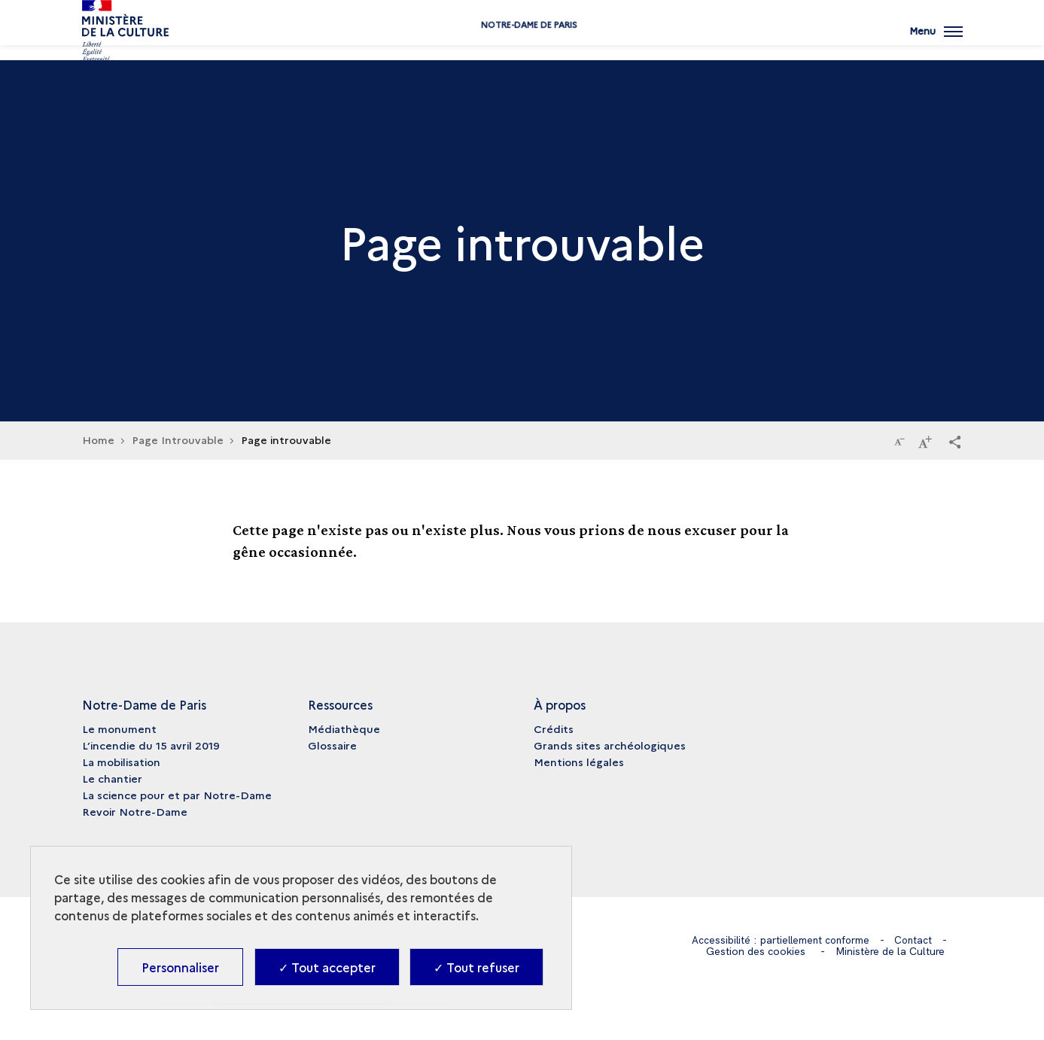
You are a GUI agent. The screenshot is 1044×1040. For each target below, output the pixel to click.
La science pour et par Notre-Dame (177, 794)
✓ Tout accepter (327, 967)
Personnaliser (180, 967)
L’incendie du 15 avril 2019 (151, 745)
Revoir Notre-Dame (134, 811)
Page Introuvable (178, 439)
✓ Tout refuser (476, 967)
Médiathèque (344, 728)
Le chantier (112, 778)
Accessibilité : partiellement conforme (780, 940)
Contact (916, 940)
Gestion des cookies (755, 951)
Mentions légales (579, 761)
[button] (954, 441)
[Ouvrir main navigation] (936, 41)
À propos (560, 704)
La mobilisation (121, 761)
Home (98, 439)
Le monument (119, 728)
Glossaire (332, 745)
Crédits (554, 728)
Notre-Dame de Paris (522, 47)
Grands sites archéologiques (610, 745)
